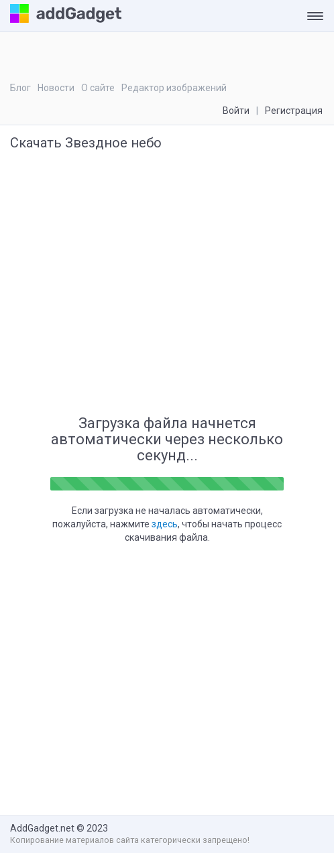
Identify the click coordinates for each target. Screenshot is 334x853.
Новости (56, 87)
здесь (165, 524)
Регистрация (294, 110)
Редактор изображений (174, 87)
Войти (236, 110)
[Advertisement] (192, 305)
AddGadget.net (42, 828)
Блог (20, 87)
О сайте (98, 87)
